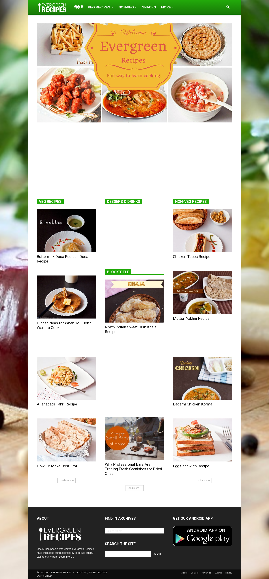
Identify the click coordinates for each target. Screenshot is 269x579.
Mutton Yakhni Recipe (191, 318)
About (184, 572)
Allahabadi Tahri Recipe (57, 404)
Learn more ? (66, 556)
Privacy (228, 572)
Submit (218, 572)
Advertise (206, 572)
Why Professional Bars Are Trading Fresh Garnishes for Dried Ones (133, 469)
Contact (194, 572)
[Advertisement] (134, 159)
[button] (227, 7)
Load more (66, 480)
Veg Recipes (100, 7)
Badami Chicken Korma (192, 404)
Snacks (149, 7)
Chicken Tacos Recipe (191, 256)
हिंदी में (78, 7)
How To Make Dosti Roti (57, 466)
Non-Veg (127, 7)
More (167, 7)
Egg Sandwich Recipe (191, 466)
